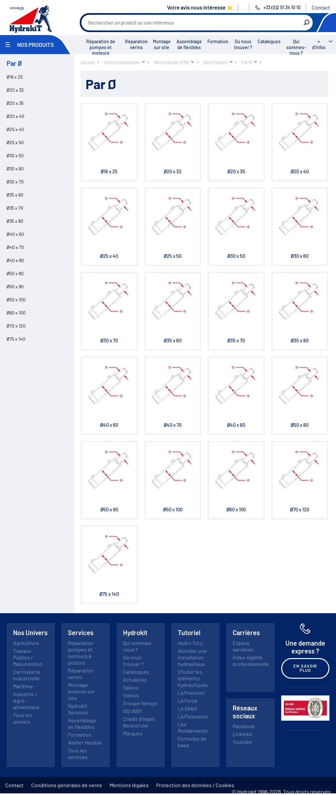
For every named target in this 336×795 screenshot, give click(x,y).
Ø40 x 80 (15, 260)
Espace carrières (243, 646)
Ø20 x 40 (15, 116)
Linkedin (243, 734)
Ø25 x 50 (15, 142)
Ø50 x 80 (15, 273)
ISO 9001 (132, 711)
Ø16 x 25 (15, 77)
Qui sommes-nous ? (296, 47)
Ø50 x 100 (16, 299)
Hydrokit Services (78, 709)
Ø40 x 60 (15, 234)
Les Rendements (193, 727)
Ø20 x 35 (15, 103)
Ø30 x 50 (15, 155)
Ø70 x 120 (16, 326)
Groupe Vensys (140, 703)
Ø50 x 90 (15, 286)
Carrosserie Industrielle (26, 675)
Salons (130, 687)
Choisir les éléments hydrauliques (193, 678)
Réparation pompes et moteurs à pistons (81, 653)
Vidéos (131, 695)
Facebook (244, 726)
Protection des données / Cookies (195, 785)
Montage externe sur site (81, 691)
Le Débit (187, 708)
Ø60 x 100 (16, 312)
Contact (321, 7)
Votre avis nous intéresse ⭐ (200, 7)
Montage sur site (162, 44)
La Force (188, 700)
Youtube (242, 742)
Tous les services (78, 753)
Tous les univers (22, 718)
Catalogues (269, 41)
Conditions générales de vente (66, 785)
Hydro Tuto (190, 643)
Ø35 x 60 (15, 195)
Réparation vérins (136, 44)
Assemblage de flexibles (189, 44)
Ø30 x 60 (15, 168)
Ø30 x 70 (15, 181)
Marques (133, 733)
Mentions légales (129, 785)
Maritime (23, 686)
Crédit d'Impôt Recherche (139, 722)
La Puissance (193, 716)
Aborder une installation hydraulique (192, 657)
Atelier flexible (85, 742)
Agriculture (26, 643)
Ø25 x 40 (15, 129)
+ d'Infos (319, 44)
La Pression (191, 693)
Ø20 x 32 (15, 90)
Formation (217, 41)
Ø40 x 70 (15, 247)
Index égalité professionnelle (251, 660)
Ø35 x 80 (15, 221)
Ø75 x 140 (16, 339)
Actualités (135, 679)
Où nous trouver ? (243, 44)
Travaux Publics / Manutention (27, 657)
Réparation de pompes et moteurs (100, 47)
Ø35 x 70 (15, 208)
